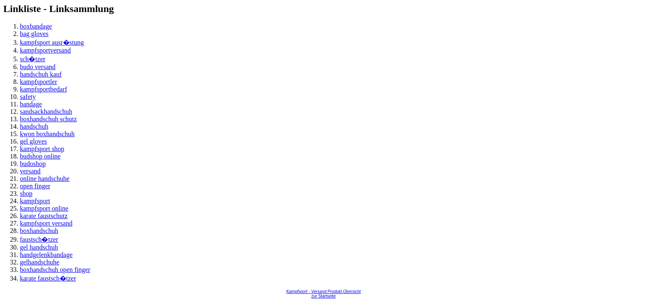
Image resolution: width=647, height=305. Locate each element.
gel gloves (33, 141)
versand (30, 171)
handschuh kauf (41, 74)
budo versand (38, 66)
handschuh (34, 126)
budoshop (33, 163)
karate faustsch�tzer (48, 278)
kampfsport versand (46, 223)
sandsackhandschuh (46, 111)
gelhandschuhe (39, 262)
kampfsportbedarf (43, 89)
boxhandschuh (39, 230)
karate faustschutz (44, 215)
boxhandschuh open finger (55, 269)
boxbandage (36, 26)
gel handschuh (39, 247)
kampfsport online (44, 208)
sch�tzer (32, 58)
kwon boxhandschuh (47, 133)
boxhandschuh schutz (48, 118)
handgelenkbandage (46, 254)
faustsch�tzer (39, 239)
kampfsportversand (45, 50)
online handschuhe (45, 178)
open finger (35, 186)
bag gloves (34, 33)
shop (26, 193)
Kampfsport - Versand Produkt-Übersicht (323, 291)
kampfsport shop (42, 148)
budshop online (40, 156)
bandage (31, 104)
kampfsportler (38, 81)
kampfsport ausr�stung (52, 42)
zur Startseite (323, 296)
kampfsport (35, 200)
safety (28, 96)
